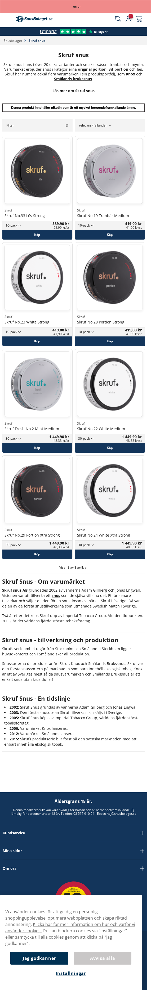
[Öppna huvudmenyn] (8, 19)
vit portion (118, 69)
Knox (130, 73)
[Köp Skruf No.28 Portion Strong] (110, 341)
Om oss (73, 868)
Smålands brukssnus (73, 78)
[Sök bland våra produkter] (118, 19)
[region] (71, 942)
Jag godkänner (39, 958)
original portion (92, 69)
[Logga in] (128, 19)
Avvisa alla (102, 958)
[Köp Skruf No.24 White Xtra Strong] (110, 554)
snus (56, 595)
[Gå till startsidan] (33, 19)
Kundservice (73, 833)
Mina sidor (73, 850)
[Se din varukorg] (139, 19)
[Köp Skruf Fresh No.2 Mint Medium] (37, 447)
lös (139, 69)
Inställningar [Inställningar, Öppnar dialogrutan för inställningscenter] (71, 973)
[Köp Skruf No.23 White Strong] (37, 341)
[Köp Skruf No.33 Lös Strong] (37, 234)
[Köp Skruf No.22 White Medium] (110, 447)
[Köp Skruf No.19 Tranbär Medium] (110, 234)
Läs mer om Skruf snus (73, 90)
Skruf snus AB (15, 590)
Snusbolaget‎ (13, 40)
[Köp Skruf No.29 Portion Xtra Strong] (37, 554)
